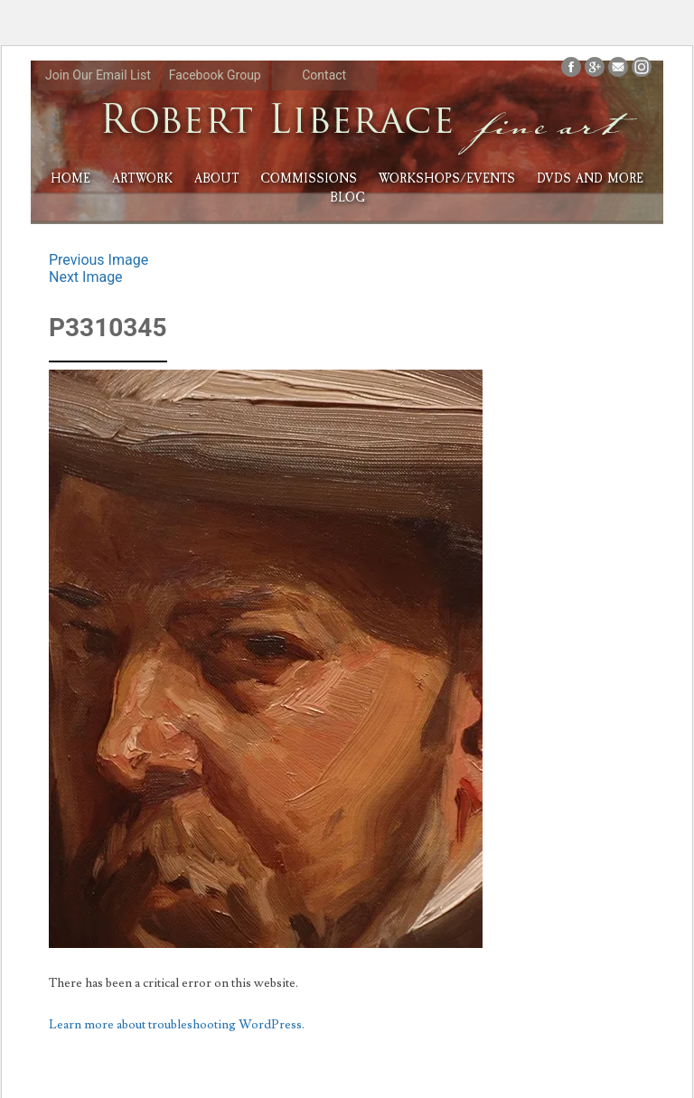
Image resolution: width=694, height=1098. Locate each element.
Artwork (142, 178)
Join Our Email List (98, 75)
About (216, 178)
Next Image (86, 277)
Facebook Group (215, 75)
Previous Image (98, 259)
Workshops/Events (447, 178)
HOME (70, 178)
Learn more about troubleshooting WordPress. (177, 1025)
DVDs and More (590, 178)
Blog (347, 197)
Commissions (308, 178)
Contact (324, 75)
